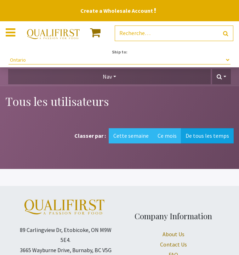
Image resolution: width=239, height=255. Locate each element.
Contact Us (173, 244)
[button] (221, 76)
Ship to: (119, 52)
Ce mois (167, 135)
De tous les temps (207, 135)
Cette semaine (131, 135)
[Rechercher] (225, 33)
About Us (173, 234)
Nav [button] (107, 76)
